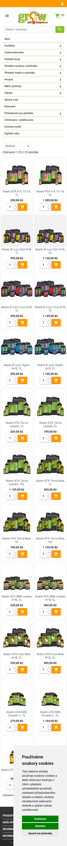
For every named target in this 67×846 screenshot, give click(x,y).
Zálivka (33, 93)
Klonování (9, 106)
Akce (7, 38)
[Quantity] (9, 207)
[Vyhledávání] (33, 29)
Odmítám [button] (40, 826)
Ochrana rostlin (12, 126)
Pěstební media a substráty (33, 73)
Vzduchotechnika (33, 53)
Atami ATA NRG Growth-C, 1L (16, 713)
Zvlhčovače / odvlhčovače (18, 120)
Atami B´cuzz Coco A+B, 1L (16, 308)
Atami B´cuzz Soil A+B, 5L (50, 251)
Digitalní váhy (11, 133)
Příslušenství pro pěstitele (33, 113)
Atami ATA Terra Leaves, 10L (17, 482)
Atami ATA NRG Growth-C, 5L (50, 713)
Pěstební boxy (33, 59)
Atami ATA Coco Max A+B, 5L (50, 655)
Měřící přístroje (33, 86)
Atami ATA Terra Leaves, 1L (17, 424)
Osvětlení (33, 46)
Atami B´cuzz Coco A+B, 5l (50, 308)
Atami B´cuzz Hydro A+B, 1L (17, 366)
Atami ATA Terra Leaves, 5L (50, 424)
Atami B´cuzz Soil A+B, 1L (17, 251)
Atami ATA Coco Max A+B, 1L (16, 655)
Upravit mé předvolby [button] (40, 833)
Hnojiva (33, 80)
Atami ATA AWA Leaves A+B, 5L (50, 598)
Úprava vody (11, 99)
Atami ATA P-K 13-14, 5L (50, 193)
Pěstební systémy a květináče (33, 66)
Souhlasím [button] (40, 818)
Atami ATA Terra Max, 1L (50, 482)
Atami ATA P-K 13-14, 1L (17, 193)
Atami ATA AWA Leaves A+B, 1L (17, 598)
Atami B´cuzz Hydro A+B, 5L (50, 366)
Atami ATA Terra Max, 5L (16, 540)
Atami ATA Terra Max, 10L (50, 540)
